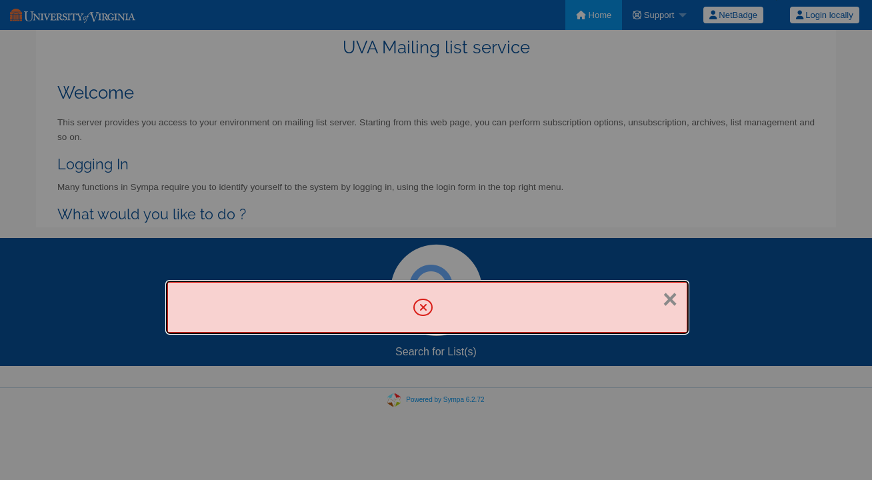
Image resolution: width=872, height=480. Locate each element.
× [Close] (670, 299)
